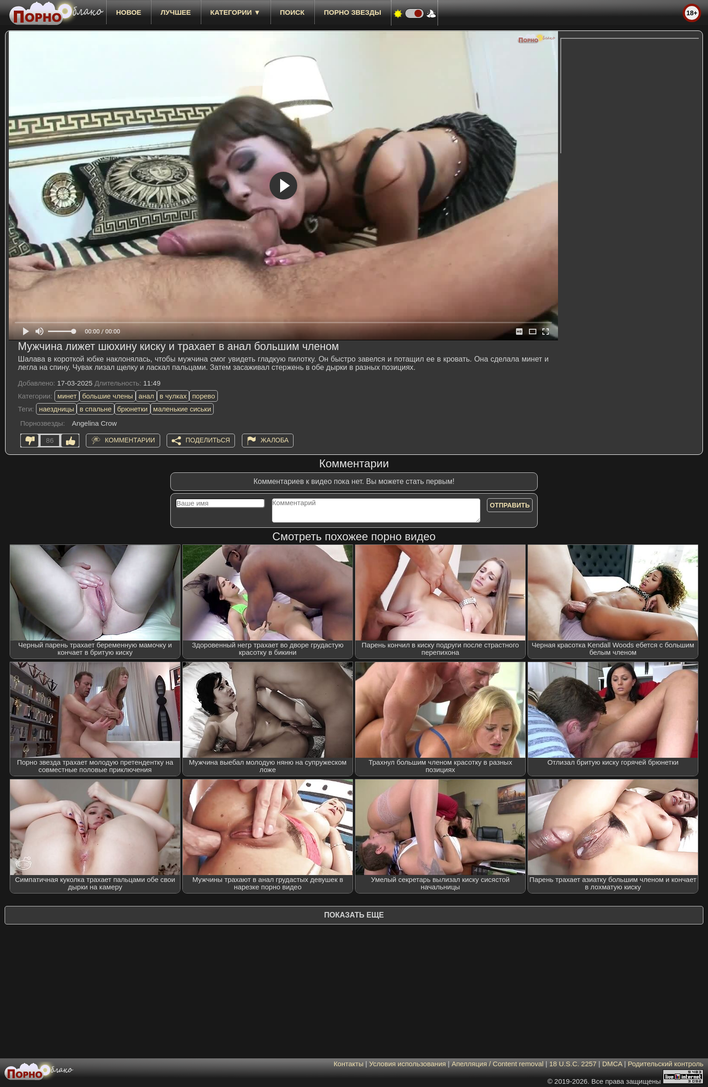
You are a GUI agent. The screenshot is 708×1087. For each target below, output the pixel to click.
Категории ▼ (235, 12)
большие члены (107, 396)
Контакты (349, 1064)
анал (146, 396)
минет (67, 396)
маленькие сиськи (182, 409)
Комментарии (130, 440)
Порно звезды (352, 12)
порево (203, 396)
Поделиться (208, 440)
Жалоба (275, 440)
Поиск (292, 12)
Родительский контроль (665, 1064)
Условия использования (407, 1064)
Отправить (510, 505)
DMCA (612, 1064)
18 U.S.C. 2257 (573, 1064)
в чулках (173, 396)
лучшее (176, 12)
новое (128, 12)
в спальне (95, 409)
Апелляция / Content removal (497, 1064)
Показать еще (354, 915)
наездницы (56, 409)
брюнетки (132, 409)
